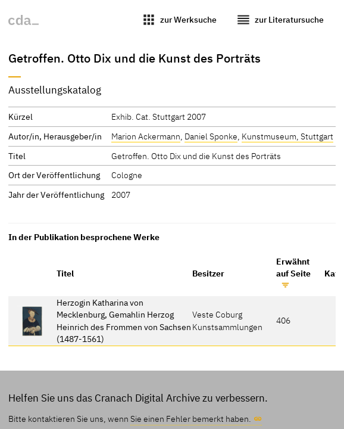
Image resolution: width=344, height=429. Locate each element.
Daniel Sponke (210, 136)
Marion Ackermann (145, 136)
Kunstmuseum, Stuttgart (287, 136)
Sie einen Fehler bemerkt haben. (190, 418)
